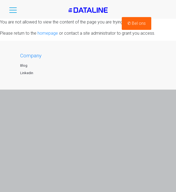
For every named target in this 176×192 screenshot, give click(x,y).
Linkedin (26, 73)
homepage (47, 33)
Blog (23, 65)
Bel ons (136, 23)
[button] (13, 11)
